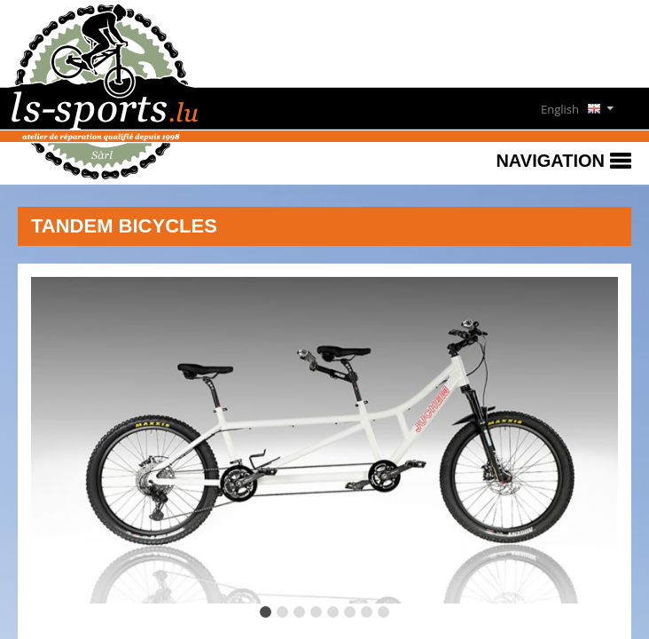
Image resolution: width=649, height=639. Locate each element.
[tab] (265, 612)
